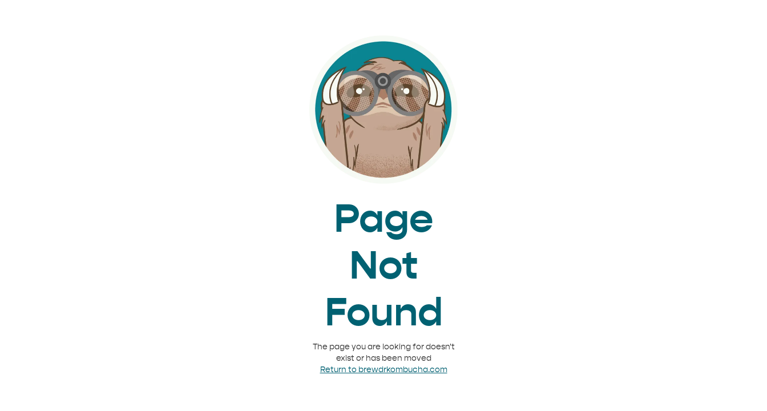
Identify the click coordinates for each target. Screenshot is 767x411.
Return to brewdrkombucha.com (383, 369)
